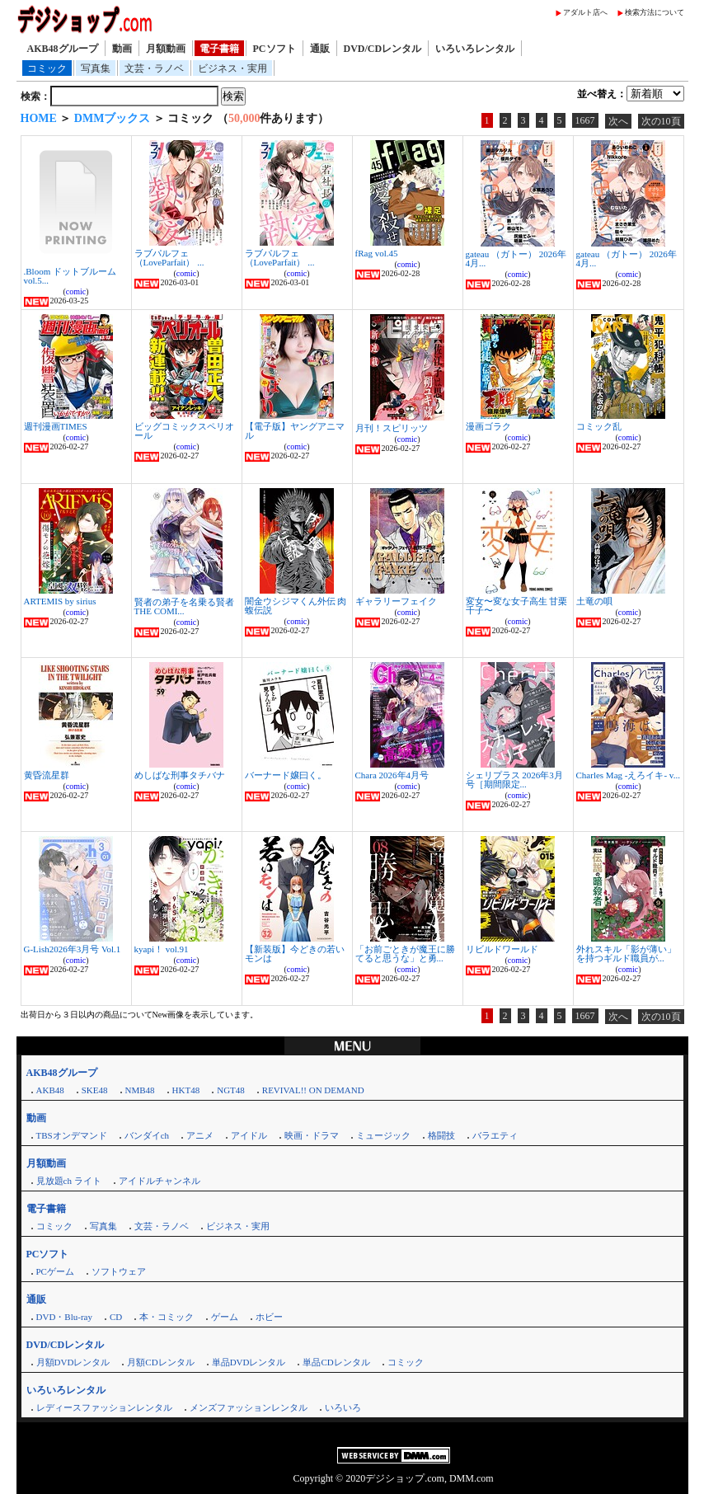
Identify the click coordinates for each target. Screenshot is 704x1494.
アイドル (249, 1135)
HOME (39, 118)
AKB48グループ (62, 48)
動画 (122, 48)
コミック (47, 68)
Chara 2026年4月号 (392, 775)
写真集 (95, 68)
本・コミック (166, 1317)
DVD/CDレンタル (383, 48)
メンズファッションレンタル (248, 1407)
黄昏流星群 (46, 775)
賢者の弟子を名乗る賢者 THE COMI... (184, 606)
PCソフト (274, 48)
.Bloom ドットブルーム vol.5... (70, 275)
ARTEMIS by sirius (60, 601)
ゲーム (224, 1317)
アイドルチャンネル (159, 1181)
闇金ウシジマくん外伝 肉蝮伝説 (296, 605)
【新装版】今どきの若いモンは (295, 953)
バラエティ (495, 1135)
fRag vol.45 (376, 253)
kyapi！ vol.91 (161, 949)
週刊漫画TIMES (55, 426)
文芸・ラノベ (154, 68)
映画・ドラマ (311, 1135)
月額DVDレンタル (73, 1362)
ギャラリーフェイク (396, 601)
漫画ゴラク (488, 426)
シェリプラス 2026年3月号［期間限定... (514, 779)
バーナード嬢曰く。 (285, 775)
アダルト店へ (585, 12)
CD (116, 1317)
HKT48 (186, 1090)
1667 (585, 120)
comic (76, 291)
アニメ (200, 1135)
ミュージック (383, 1135)
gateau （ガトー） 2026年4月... (516, 258)
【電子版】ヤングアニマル (295, 430)
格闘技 (441, 1135)
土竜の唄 (594, 601)
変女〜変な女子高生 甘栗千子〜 (517, 605)
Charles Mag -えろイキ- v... (628, 775)
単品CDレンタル (336, 1362)
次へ (618, 121)
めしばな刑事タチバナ (179, 775)
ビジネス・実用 (232, 68)
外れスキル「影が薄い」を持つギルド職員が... (626, 953)
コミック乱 (599, 426)
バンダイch (146, 1135)
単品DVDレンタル (249, 1362)
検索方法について (654, 12)
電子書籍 (219, 48)
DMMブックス (112, 118)
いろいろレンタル (474, 48)
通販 (320, 48)
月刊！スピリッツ (391, 428)
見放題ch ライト (68, 1181)
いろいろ (343, 1407)
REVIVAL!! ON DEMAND (313, 1090)
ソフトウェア (119, 1271)
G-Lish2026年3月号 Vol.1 (72, 949)
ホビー (269, 1317)
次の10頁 (661, 121)
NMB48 (140, 1090)
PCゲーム (55, 1271)
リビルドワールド (502, 949)
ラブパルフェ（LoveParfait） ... (169, 257)
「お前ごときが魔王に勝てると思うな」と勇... (405, 953)
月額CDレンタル (160, 1362)
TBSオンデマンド (71, 1135)
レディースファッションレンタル (104, 1407)
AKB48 (50, 1090)
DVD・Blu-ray (64, 1317)
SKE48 (95, 1090)
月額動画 (165, 48)
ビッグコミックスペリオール (184, 430)
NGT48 (231, 1090)
